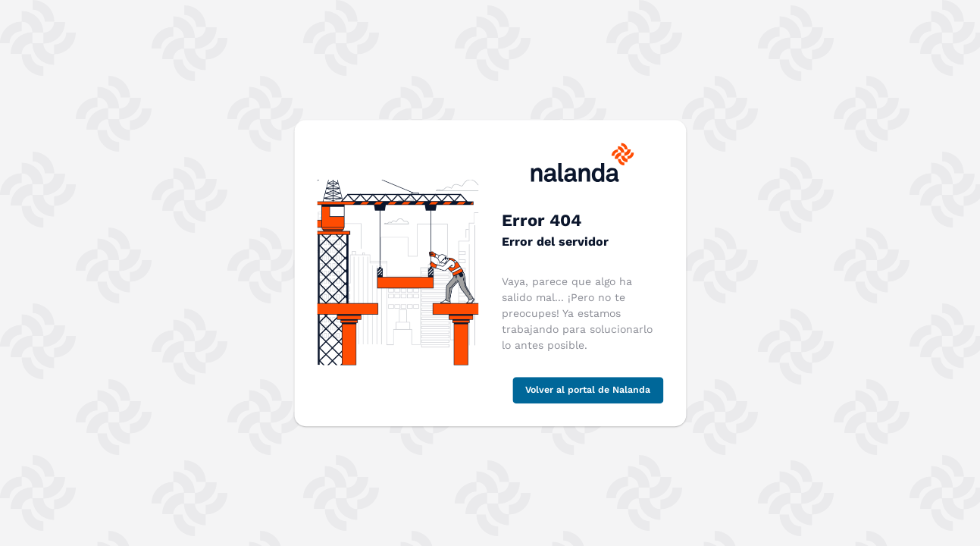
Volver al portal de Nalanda (587, 389)
